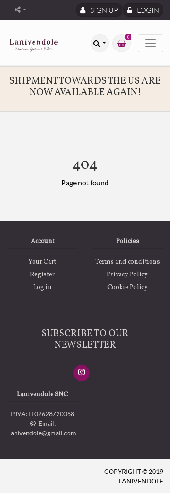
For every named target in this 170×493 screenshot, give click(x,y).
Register (42, 274)
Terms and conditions (127, 262)
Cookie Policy (127, 287)
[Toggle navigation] (150, 43)
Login (143, 10)
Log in (42, 287)
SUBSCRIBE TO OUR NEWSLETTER (85, 339)
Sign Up (99, 10)
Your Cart (42, 262)
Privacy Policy (127, 274)
